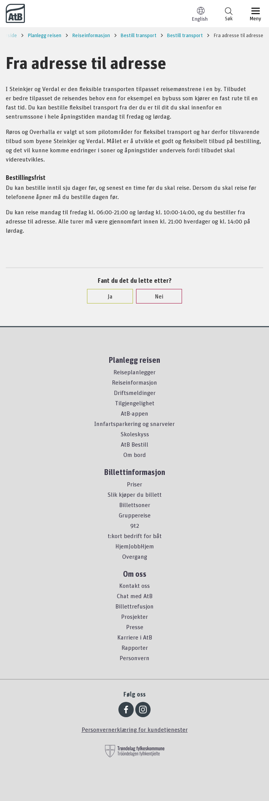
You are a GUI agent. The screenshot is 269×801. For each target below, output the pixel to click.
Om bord (134, 454)
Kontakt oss (134, 585)
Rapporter (134, 647)
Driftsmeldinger (135, 392)
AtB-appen (134, 413)
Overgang (134, 556)
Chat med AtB (135, 596)
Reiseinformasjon (134, 382)
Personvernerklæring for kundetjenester (135, 729)
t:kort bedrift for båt (135, 536)
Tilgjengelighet (134, 403)
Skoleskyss (134, 434)
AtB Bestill (134, 444)
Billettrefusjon (134, 606)
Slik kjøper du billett (134, 494)
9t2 (134, 525)
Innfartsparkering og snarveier (134, 423)
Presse (134, 627)
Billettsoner (134, 505)
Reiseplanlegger (134, 372)
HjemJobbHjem (134, 546)
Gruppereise (135, 515)
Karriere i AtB (134, 637)
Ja (106, 296)
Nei (155, 296)
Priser (134, 484)
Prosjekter (134, 616)
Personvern (134, 658)
